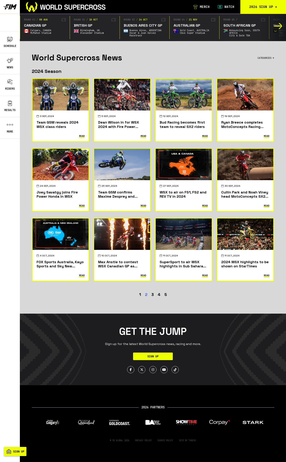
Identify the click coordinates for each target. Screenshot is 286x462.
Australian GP (187, 25)
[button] (278, 26)
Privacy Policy (143, 440)
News (10, 63)
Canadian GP (35, 25)
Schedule (10, 42)
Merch (201, 7)
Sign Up (152, 356)
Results (9, 106)
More (10, 127)
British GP (83, 25)
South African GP (239, 25)
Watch (226, 7)
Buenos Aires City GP (143, 25)
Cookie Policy (165, 440)
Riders (10, 84)
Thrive (192, 440)
